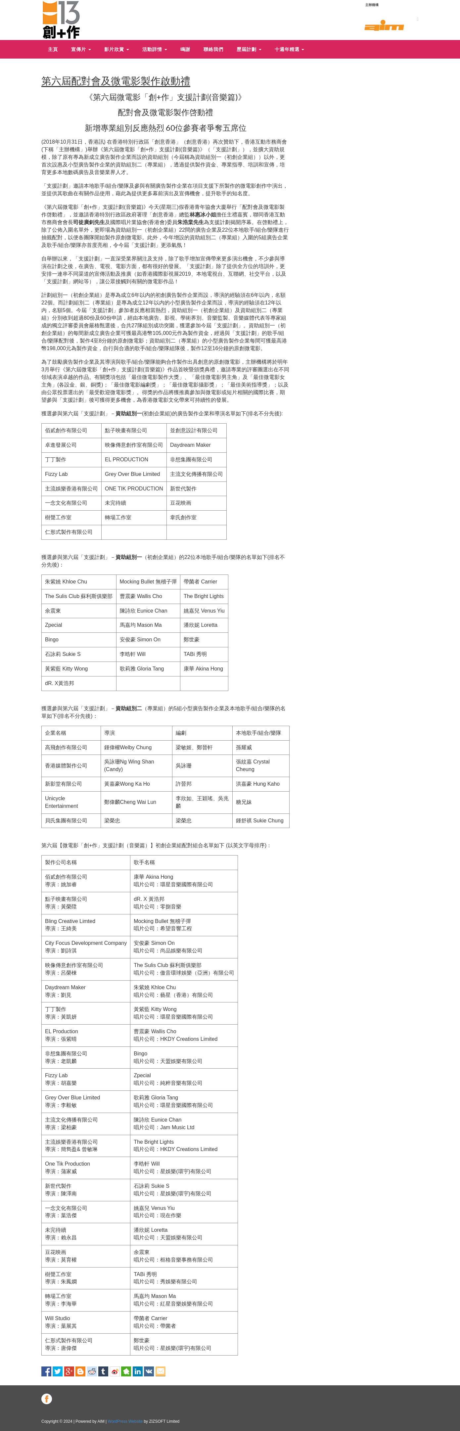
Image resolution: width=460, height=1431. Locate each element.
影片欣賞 (116, 49)
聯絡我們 (213, 49)
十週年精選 (289, 49)
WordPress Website (125, 1421)
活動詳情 (154, 49)
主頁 (53, 49)
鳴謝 (185, 49)
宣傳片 (81, 49)
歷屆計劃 (249, 49)
